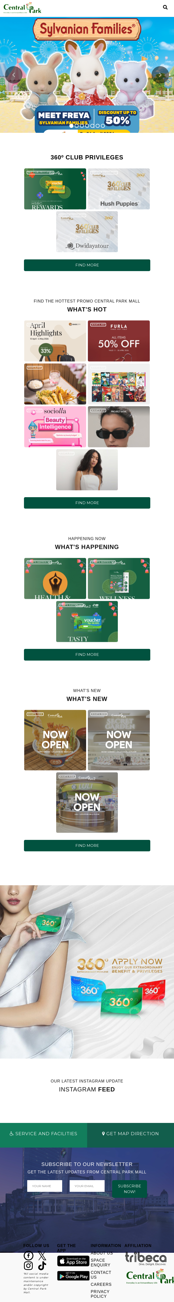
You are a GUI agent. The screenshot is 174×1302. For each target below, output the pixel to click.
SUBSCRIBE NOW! (129, 1189)
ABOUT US (102, 1253)
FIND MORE (87, 265)
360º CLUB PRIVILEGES (40, 172)
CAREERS (101, 1284)
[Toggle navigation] (157, 7)
